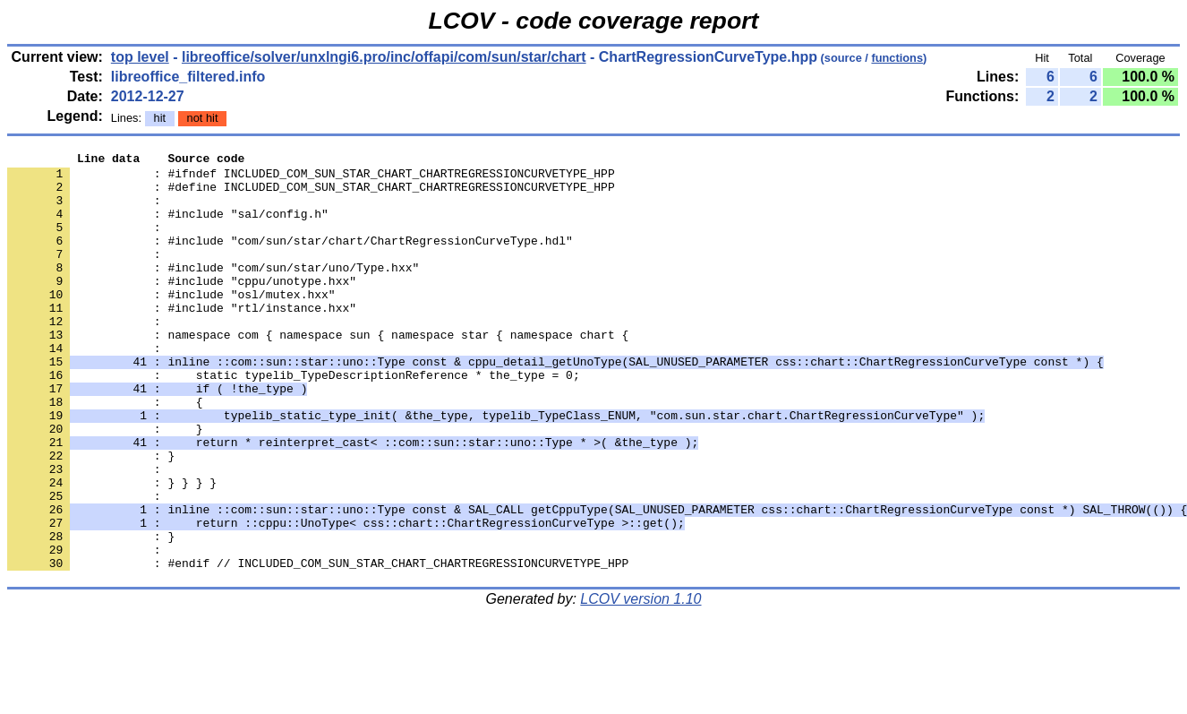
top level (140, 57)
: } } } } (112, 549)
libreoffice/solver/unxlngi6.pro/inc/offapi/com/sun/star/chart (384, 57)
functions (897, 58)
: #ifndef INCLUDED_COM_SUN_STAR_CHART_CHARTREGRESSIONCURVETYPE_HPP (311, 178)
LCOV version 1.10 (640, 682)
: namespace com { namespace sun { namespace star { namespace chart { (317, 372)
